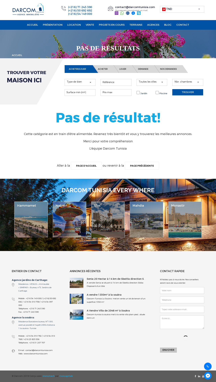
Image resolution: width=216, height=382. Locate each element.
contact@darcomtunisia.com (135, 7)
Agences (153, 25)
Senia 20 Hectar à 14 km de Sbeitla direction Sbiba (118, 279)
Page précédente (144, 166)
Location (74, 25)
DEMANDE (143, 69)
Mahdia (138, 206)
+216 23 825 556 (31, 339)
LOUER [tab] (122, 69)
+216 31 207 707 (37, 342)
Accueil (32, 25)
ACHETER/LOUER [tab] (77, 69)
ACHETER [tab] (103, 69)
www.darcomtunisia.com (35, 353)
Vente (90, 25)
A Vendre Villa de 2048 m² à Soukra (108, 310)
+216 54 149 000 (34, 298)
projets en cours (112, 25)
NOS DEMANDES (168, 69)
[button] (182, 9)
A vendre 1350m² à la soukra (104, 294)
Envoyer (168, 350)
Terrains (135, 25)
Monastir (178, 206)
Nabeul (61, 206)
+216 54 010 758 (31, 301)
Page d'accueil (83, 166)
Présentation (52, 25)
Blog (167, 25)
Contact (182, 25)
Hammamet (26, 206)
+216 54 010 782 (34, 336)
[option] (31, 220)
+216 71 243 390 (37, 308)
